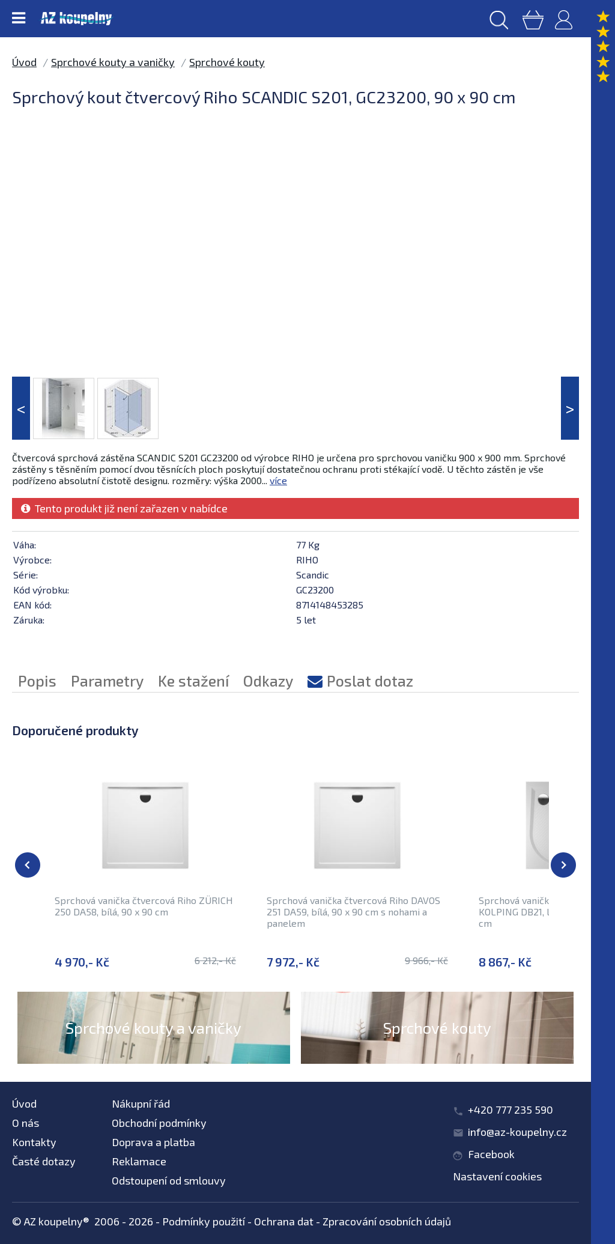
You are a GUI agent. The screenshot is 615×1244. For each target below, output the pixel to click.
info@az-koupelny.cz (517, 1131)
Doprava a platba (153, 1141)
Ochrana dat (284, 1221)
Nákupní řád (141, 1103)
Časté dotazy (44, 1161)
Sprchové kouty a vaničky (113, 61)
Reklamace (139, 1161)
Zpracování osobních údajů (387, 1221)
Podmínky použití (203, 1221)
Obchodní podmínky (159, 1122)
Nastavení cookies (497, 1176)
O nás (25, 1122)
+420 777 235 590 (510, 1109)
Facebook (491, 1154)
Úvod (24, 61)
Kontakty (34, 1141)
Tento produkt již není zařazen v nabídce (124, 508)
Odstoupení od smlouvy (169, 1180)
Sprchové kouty (227, 61)
